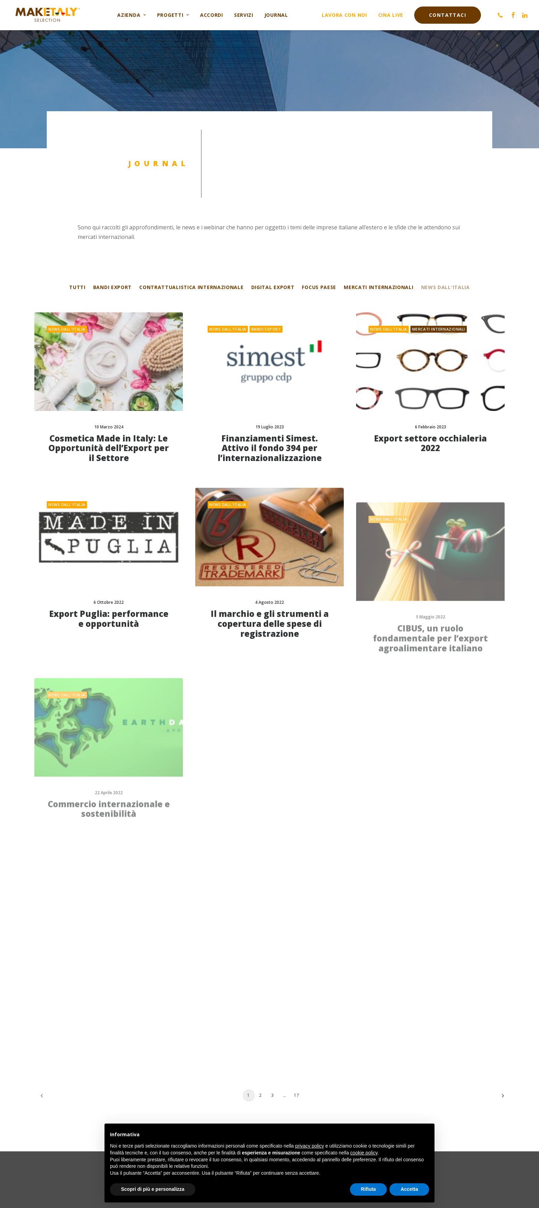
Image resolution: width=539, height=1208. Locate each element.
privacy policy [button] (309, 1146)
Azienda (131, 15)
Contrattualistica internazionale (191, 287)
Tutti (77, 287)
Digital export (273, 287)
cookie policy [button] (363, 1152)
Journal (276, 15)
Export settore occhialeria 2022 (430, 457)
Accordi (211, 15)
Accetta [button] (409, 1189)
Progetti (173, 15)
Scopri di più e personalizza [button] (152, 1189)
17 (297, 1095)
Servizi (243, 15)
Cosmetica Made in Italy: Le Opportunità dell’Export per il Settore (108, 448)
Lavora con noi (344, 15)
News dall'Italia (445, 287)
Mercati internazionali (378, 287)
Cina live (390, 15)
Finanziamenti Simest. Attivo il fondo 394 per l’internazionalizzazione (270, 448)
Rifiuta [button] (368, 1189)
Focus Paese (319, 287)
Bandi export (112, 287)
